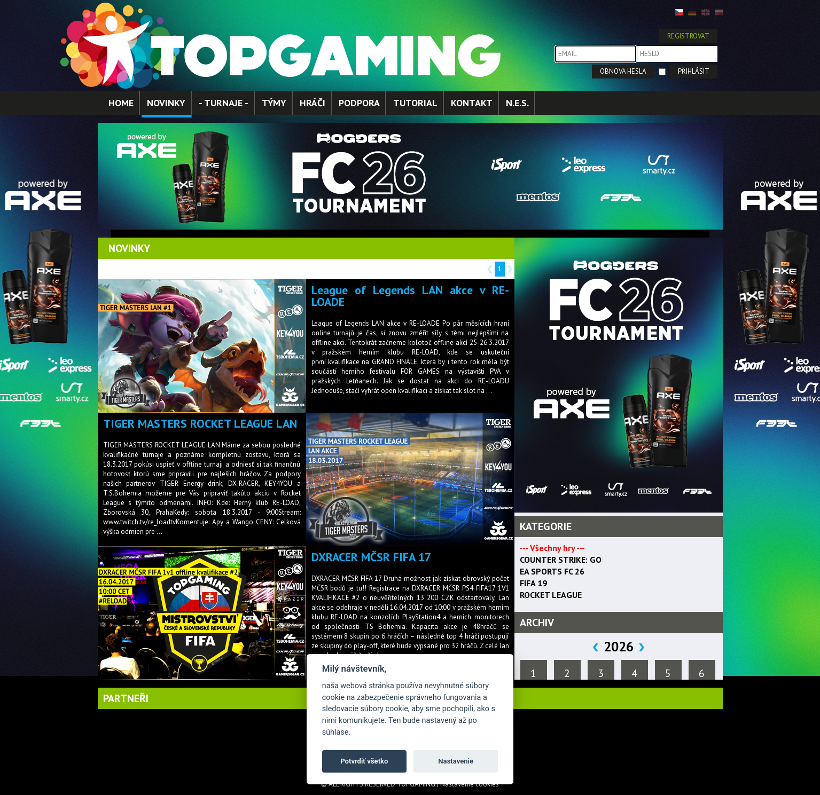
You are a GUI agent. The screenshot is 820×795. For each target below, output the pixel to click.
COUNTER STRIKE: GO (561, 559)
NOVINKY (166, 103)
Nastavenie (455, 761)
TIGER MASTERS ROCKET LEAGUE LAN (200, 423)
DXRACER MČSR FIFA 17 (371, 556)
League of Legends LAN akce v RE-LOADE (410, 295)
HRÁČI (312, 103)
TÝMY (274, 103)
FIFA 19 (533, 583)
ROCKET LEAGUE (551, 594)
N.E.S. (517, 103)
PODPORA (359, 103)
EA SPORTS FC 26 (552, 571)
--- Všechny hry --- (552, 547)
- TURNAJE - (223, 103)
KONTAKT (472, 103)
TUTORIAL (415, 103)
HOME (121, 103)
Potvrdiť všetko (364, 761)
